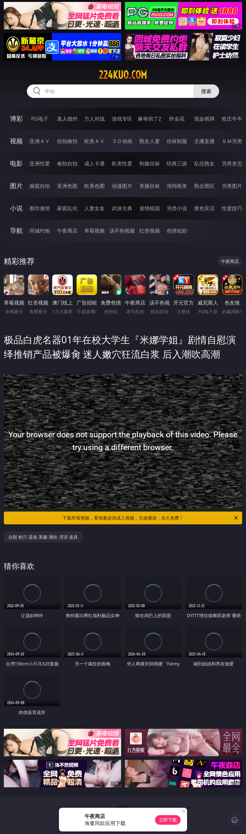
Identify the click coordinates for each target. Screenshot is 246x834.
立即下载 (168, 820)
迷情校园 (149, 208)
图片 (16, 185)
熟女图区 (204, 185)
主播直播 (204, 141)
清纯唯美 (177, 185)
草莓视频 (94, 230)
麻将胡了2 (149, 118)
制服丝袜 (149, 163)
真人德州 (67, 118)
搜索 (206, 91)
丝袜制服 (177, 141)
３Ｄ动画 (122, 141)
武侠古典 (122, 208)
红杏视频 (149, 230)
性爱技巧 (232, 208)
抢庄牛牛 (232, 118)
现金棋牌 (204, 118)
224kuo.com (123, 74)
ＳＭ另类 (232, 141)
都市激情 (39, 208)
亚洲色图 (67, 185)
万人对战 (94, 118)
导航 (16, 230)
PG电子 (39, 118)
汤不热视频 (122, 230)
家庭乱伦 (67, 208)
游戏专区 (122, 118)
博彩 (16, 118)
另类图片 (232, 185)
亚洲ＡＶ (39, 141)
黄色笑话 (204, 208)
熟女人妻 (149, 141)
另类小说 (177, 208)
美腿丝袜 (149, 185)
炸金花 (176, 118)
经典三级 (177, 163)
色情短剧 (177, 230)
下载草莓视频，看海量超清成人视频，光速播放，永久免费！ (150, 518)
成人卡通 (94, 163)
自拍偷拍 (67, 141)
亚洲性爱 (39, 163)
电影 (16, 163)
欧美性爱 (122, 163)
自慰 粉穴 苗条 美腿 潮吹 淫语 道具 (43, 537)
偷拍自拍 (67, 163)
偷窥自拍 (39, 185)
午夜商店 (67, 230)
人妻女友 (94, 208)
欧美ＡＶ (94, 141)
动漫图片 (122, 185)
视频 (16, 141)
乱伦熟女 (204, 163)
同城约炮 (39, 230)
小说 (16, 208)
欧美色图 (94, 185)
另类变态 (232, 163)
